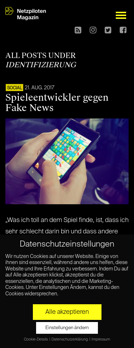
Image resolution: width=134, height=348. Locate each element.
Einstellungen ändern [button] (67, 328)
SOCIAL (14, 88)
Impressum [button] (100, 339)
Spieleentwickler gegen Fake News (57, 102)
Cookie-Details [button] (36, 339)
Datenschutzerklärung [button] (70, 339)
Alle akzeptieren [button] (67, 312)
